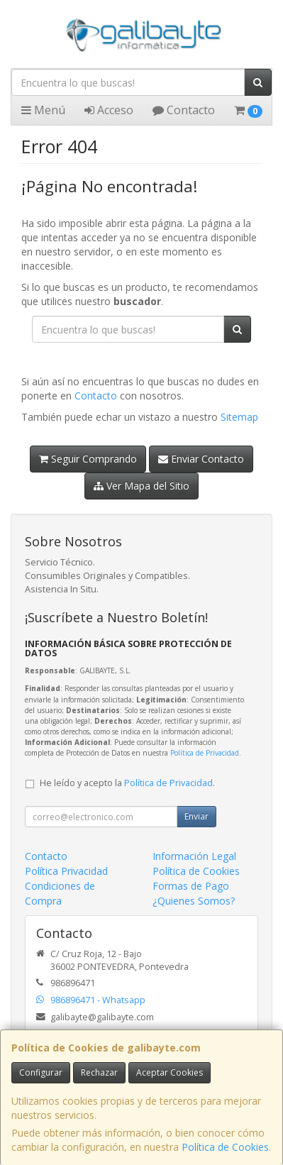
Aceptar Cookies (169, 1072)
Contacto (183, 110)
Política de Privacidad (204, 753)
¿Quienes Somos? (193, 900)
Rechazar (99, 1072)
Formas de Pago (190, 886)
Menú (43, 110)
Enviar (196, 816)
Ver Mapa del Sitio (141, 485)
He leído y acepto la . (127, 783)
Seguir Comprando (88, 458)
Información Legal (194, 856)
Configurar (40, 1072)
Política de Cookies (225, 1147)
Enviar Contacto (201, 458)
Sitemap (239, 417)
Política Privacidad (66, 871)
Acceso (108, 110)
